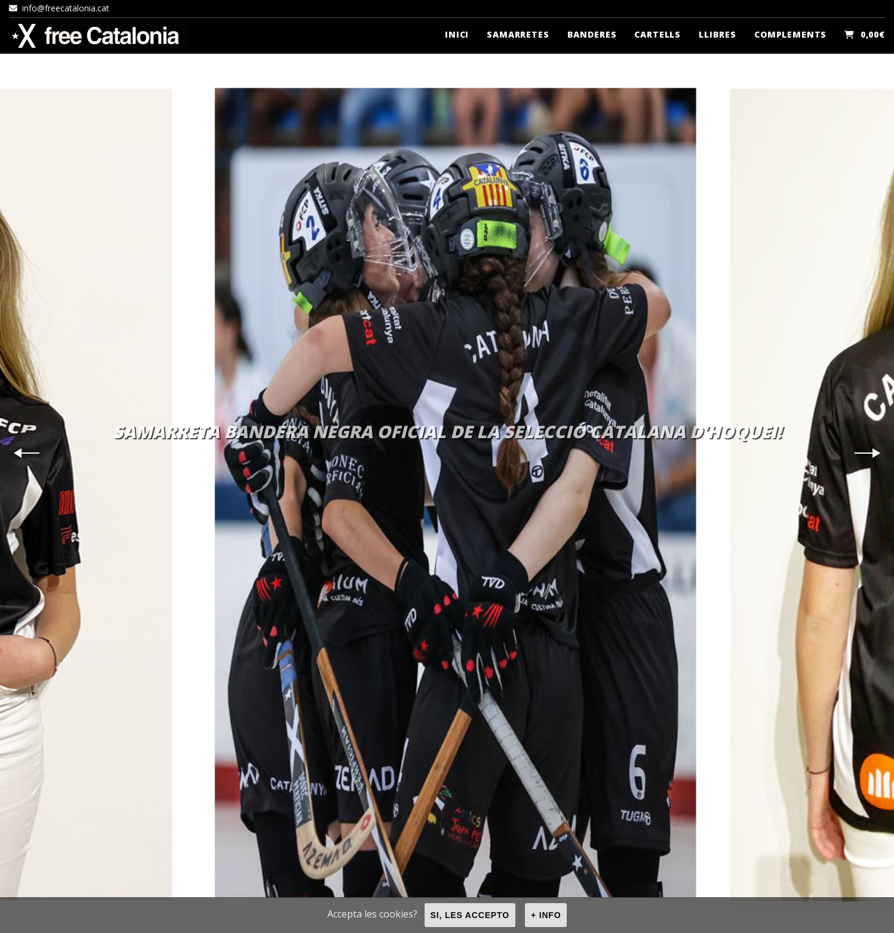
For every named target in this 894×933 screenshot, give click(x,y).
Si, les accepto (470, 915)
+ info (546, 915)
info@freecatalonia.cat (59, 8)
